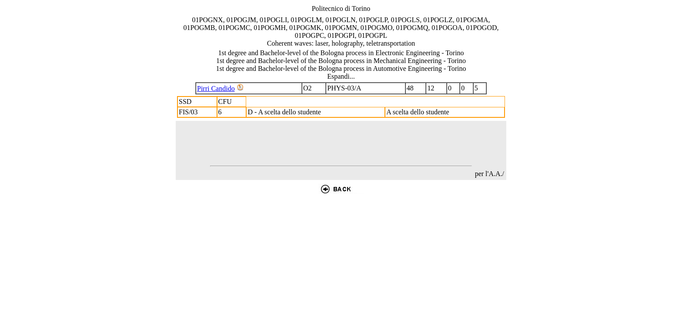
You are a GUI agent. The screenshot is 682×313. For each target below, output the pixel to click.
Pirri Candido (216, 88)
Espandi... (341, 76)
